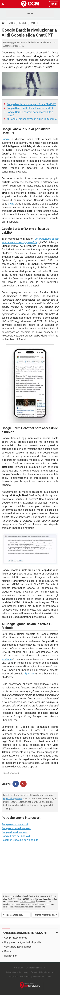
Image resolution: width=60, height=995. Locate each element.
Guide (12, 23)
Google (6, 139)
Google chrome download (16, 828)
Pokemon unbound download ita (20, 839)
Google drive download (15, 832)
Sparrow (29, 673)
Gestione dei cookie (42, 976)
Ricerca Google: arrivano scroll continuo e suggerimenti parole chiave (16, 915)
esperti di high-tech (12, 798)
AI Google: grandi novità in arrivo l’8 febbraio (32, 119)
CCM (25, 899)
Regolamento (46, 972)
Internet (23, 23)
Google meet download (15, 937)
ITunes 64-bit (10, 955)
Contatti (34, 972)
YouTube (7, 659)
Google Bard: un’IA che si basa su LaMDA (30, 108)
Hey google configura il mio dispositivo (23, 942)
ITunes (7, 951)
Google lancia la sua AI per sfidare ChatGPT (31, 104)
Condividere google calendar (18, 946)
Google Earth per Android (16, 836)
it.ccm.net (32, 899)
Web (33, 23)
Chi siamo (19, 968)
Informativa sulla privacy (17, 972)
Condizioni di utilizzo (35, 968)
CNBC (11, 203)
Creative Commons (27, 902)
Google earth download (15, 824)
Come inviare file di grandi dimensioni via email (44, 915)
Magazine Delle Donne (19, 976)
